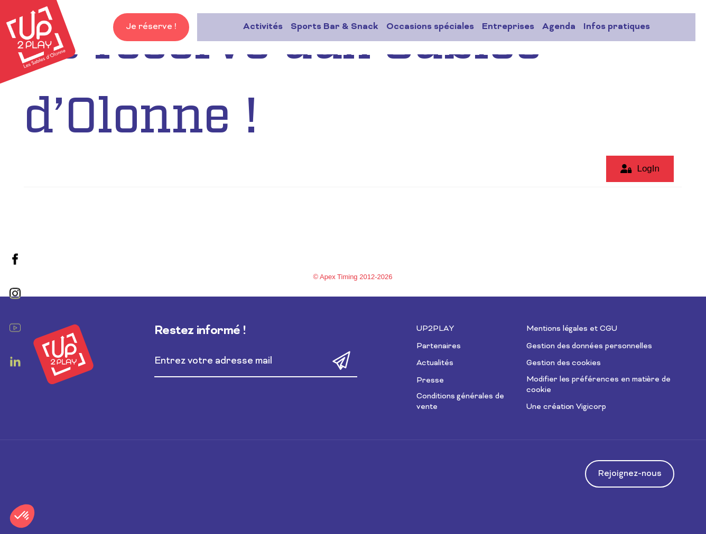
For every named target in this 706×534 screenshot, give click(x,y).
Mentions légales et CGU (571, 329)
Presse (430, 381)
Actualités (434, 363)
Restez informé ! (200, 331)
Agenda (456, 27)
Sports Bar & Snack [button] (232, 27)
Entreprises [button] (406, 27)
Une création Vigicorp (566, 407)
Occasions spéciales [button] (328, 27)
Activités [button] (161, 27)
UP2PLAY (435, 329)
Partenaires (438, 346)
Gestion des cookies (563, 363)
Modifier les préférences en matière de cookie (598, 385)
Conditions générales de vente (460, 402)
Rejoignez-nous (630, 474)
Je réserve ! (657, 27)
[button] (22, 516)
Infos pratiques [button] (514, 27)
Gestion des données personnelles (589, 346)
